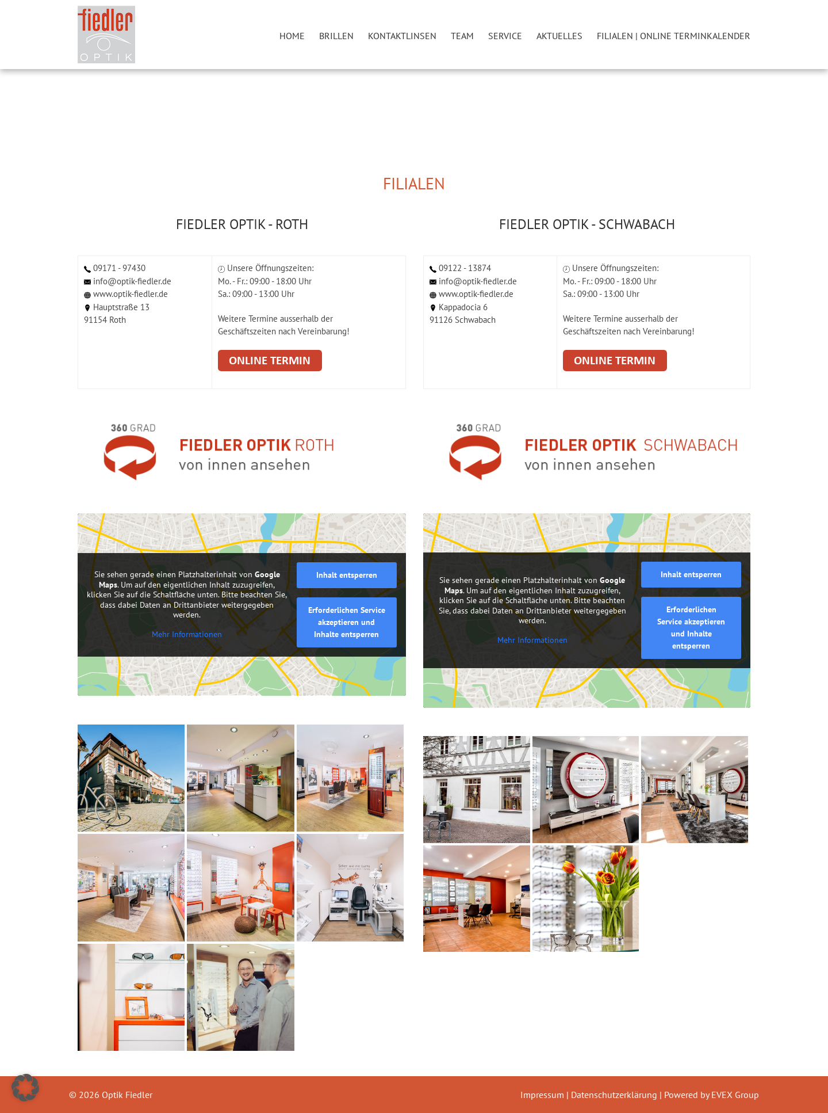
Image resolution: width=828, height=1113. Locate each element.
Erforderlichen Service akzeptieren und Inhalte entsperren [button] (346, 622)
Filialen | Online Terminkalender (673, 35)
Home (292, 35)
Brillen (336, 35)
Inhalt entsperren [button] (346, 575)
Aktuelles (559, 35)
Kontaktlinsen (402, 35)
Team (462, 35)
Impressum (543, 1094)
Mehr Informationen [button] (187, 634)
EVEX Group (734, 1094)
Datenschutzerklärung (615, 1094)
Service (505, 35)
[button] (25, 1087)
